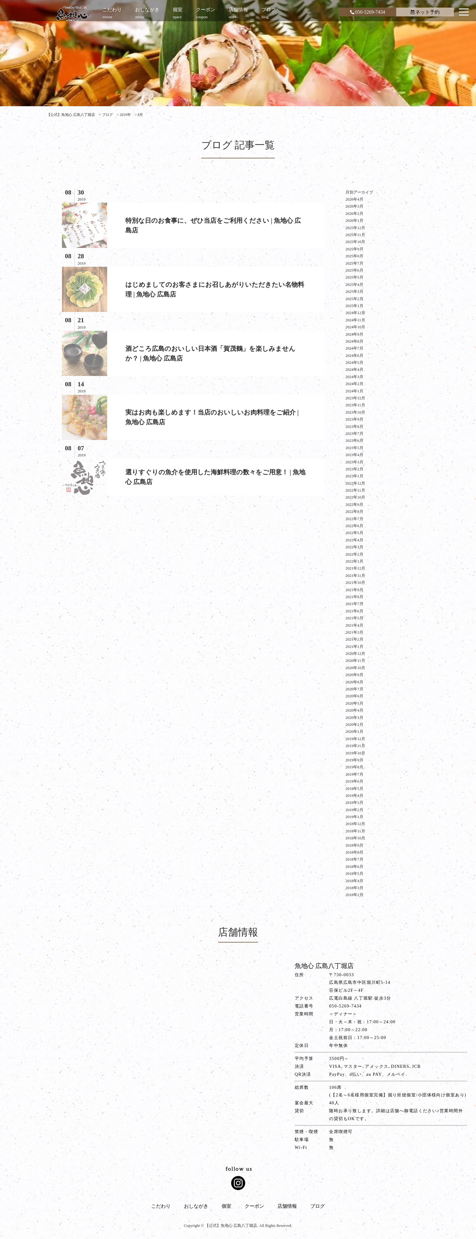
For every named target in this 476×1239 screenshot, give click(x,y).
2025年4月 (354, 284)
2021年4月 (354, 625)
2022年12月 (355, 483)
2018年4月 (354, 880)
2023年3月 (354, 462)
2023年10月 (355, 412)
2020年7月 (354, 689)
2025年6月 (354, 270)
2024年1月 (354, 391)
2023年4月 (354, 454)
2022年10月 (355, 497)
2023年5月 (354, 447)
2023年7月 (354, 433)
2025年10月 (355, 241)
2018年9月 (354, 845)
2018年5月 (354, 873)
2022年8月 (354, 511)
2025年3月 (354, 291)
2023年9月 (354, 419)
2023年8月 (354, 426)
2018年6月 (354, 866)
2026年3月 (354, 206)
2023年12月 (355, 398)
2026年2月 (354, 213)
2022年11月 (355, 490)
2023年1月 (354, 476)
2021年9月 (354, 589)
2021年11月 (355, 575)
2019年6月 (354, 781)
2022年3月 (354, 547)
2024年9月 (354, 334)
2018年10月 (355, 838)
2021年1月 (354, 646)
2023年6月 (354, 440)
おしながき (196, 1206)
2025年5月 (354, 277)
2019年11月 (355, 745)
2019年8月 (354, 767)
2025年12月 (355, 227)
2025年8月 (354, 256)
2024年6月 (354, 355)
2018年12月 (355, 823)
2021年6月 (354, 611)
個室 (226, 1206)
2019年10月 (355, 753)
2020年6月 (354, 696)
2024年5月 (354, 362)
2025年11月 (355, 234)
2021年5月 (354, 618)
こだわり (161, 1206)
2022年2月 (354, 554)
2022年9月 (354, 504)
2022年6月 (354, 525)
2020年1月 (354, 731)
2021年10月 (355, 582)
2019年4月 (354, 795)
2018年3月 (354, 887)
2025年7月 (354, 263)
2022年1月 (354, 561)
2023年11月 (355, 405)
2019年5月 (354, 788)
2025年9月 (354, 249)
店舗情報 (287, 1206)
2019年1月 (354, 816)
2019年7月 (354, 774)
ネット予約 (425, 12)
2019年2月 (354, 809)
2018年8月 (354, 852)
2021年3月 (354, 632)
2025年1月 (354, 305)
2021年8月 (354, 596)
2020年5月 (354, 703)
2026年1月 (354, 220)
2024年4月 (354, 369)
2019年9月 (354, 760)
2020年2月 (354, 724)
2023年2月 (354, 469)
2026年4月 (354, 199)
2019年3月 (354, 802)
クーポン (254, 1206)
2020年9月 (354, 674)
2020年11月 (355, 660)
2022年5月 (354, 532)
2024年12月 (355, 312)
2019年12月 (355, 738)
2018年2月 (354, 894)
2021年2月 (354, 639)
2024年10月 (355, 327)
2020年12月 (355, 653)
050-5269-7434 (367, 12)
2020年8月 (354, 682)
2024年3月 (354, 376)
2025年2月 (354, 298)
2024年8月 (354, 341)
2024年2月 (354, 383)
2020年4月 (354, 710)
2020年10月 (355, 667)
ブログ (317, 1206)
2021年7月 (354, 603)
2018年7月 (354, 859)
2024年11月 (355, 320)
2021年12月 (355, 568)
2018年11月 (355, 831)
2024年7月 (354, 348)
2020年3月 (354, 717)
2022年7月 (354, 518)
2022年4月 (354, 540)
